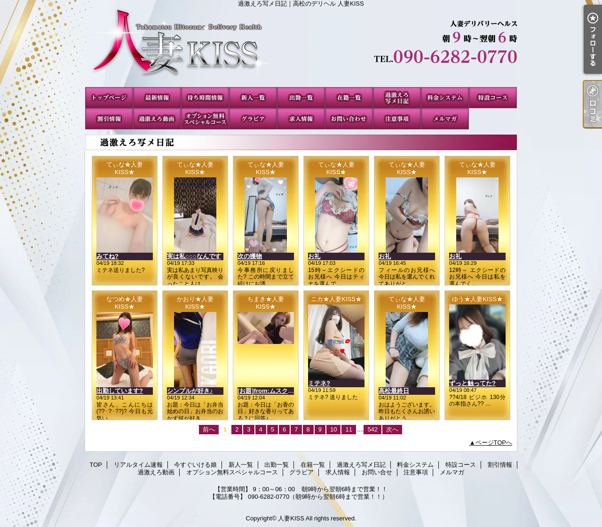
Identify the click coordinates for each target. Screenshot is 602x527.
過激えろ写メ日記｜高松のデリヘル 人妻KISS (301, 47)
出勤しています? (119, 390)
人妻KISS (291, 518)
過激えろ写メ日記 (397, 97)
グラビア (253, 118)
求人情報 (301, 118)
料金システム (445, 97)
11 (348, 429)
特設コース (493, 97)
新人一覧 (253, 97)
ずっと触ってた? (472, 383)
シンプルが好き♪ (190, 390)
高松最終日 (394, 390)
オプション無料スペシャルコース (205, 118)
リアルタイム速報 (157, 97)
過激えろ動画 (157, 118)
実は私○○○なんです (194, 256)
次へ (392, 429)
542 (372, 429)
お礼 (314, 256)
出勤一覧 (301, 97)
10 (333, 429)
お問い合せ (349, 118)
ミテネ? (319, 383)
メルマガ (445, 118)
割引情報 (109, 118)
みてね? (107, 256)
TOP (109, 97)
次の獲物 (250, 256)
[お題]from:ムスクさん (269, 390)
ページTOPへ (494, 442)
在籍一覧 (349, 97)
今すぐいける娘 (205, 97)
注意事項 (397, 118)
